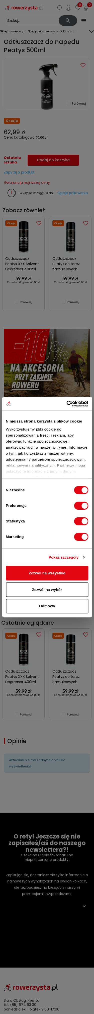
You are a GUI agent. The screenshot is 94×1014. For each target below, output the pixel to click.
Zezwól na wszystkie (47, 573)
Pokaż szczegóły (64, 557)
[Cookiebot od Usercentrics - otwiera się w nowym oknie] (67, 403)
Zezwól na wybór (47, 589)
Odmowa (47, 606)
